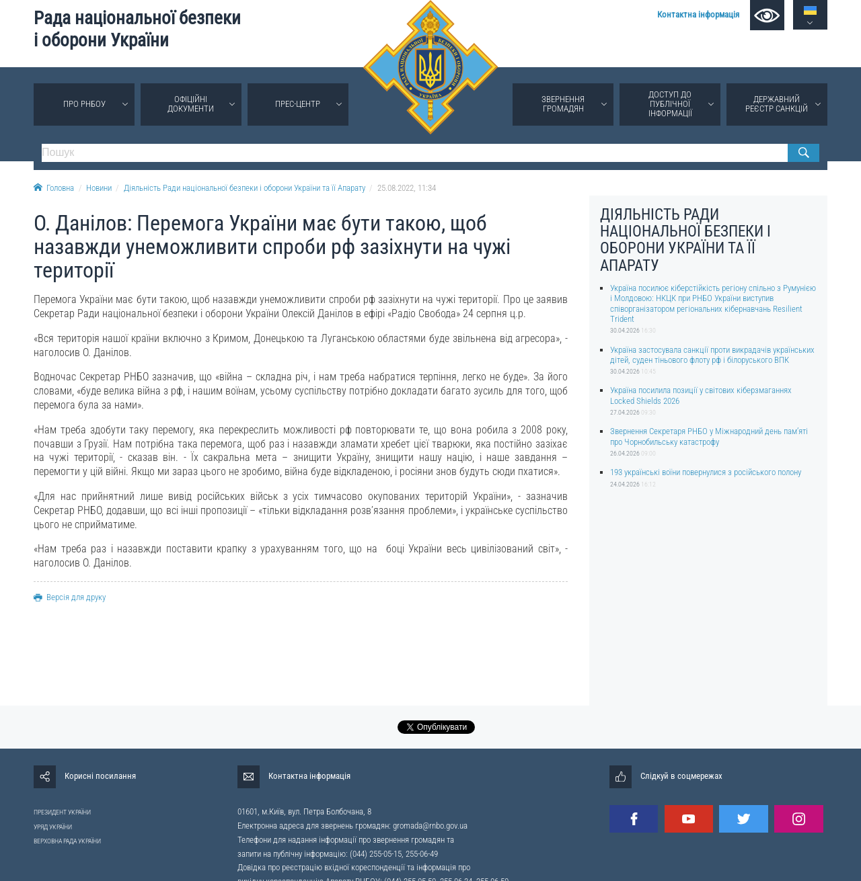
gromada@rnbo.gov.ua (430, 826)
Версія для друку (70, 597)
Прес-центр (297, 104)
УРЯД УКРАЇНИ (53, 827)
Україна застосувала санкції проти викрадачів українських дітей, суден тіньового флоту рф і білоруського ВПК (712, 355)
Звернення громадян (563, 104)
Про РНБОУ (84, 104)
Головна (54, 188)
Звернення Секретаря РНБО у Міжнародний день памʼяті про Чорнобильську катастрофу (709, 436)
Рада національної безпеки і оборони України (137, 29)
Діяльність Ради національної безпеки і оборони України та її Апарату (244, 188)
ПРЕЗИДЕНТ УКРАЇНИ (62, 812)
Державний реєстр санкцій (776, 104)
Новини (99, 188)
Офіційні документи (190, 104)
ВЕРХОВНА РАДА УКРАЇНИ (67, 841)
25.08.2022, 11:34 (406, 188)
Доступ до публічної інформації (670, 103)
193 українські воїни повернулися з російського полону (705, 472)
